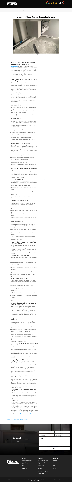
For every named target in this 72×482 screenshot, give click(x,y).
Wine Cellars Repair (41, 467)
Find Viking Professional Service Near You (55, 6)
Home (8, 10)
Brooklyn (54, 467)
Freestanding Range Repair (43, 472)
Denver (54, 462)
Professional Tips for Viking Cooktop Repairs (23, 413)
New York (54, 468)
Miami (54, 465)
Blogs (23, 10)
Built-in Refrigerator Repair (43, 461)
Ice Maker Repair (41, 465)
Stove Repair (40, 468)
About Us (13, 10)
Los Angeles (55, 461)
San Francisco (55, 470)
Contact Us (28, 10)
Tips (64, 57)
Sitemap (24, 467)
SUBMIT (54, 448)
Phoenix (54, 464)
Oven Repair (40, 470)
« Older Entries (45, 139)
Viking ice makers (14, 66)
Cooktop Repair (40, 475)
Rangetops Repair (41, 473)
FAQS (23, 465)
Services (18, 10)
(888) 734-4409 (25, 464)
